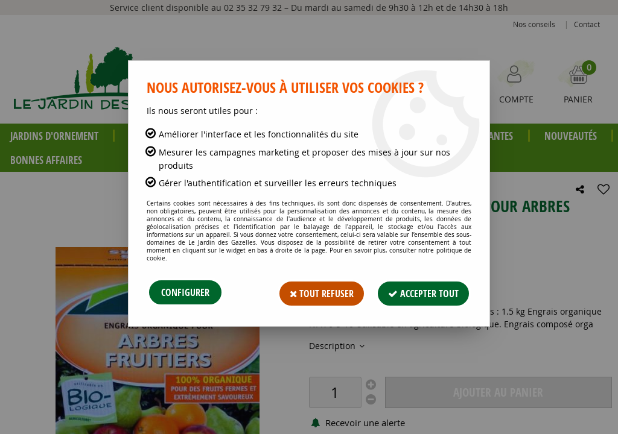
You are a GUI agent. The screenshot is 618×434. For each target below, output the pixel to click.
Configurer (185, 292)
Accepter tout (421, 292)
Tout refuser (316, 292)
